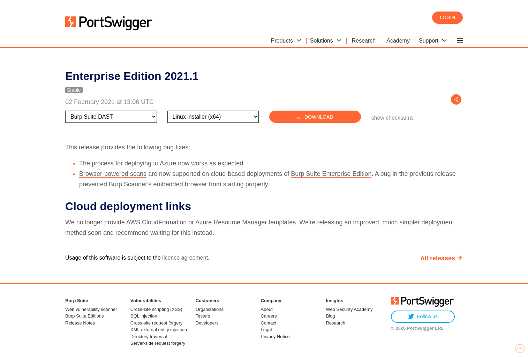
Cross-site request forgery (156, 323)
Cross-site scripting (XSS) (156, 309)
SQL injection (143, 316)
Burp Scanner (128, 184)
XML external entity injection (158, 329)
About (267, 309)
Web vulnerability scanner (91, 309)
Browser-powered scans (112, 173)
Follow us (423, 317)
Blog (330, 316)
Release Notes (80, 323)
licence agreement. (185, 258)
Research (335, 323)
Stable (74, 90)
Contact (269, 323)
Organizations (210, 309)
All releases (437, 258)
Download (315, 117)
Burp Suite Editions (84, 316)
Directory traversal (148, 336)
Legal (266, 329)
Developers (207, 323)
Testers (203, 316)
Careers (269, 316)
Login (447, 17)
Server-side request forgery (158, 343)
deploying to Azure (150, 163)
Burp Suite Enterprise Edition (331, 173)
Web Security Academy (349, 309)
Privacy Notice (275, 336)
